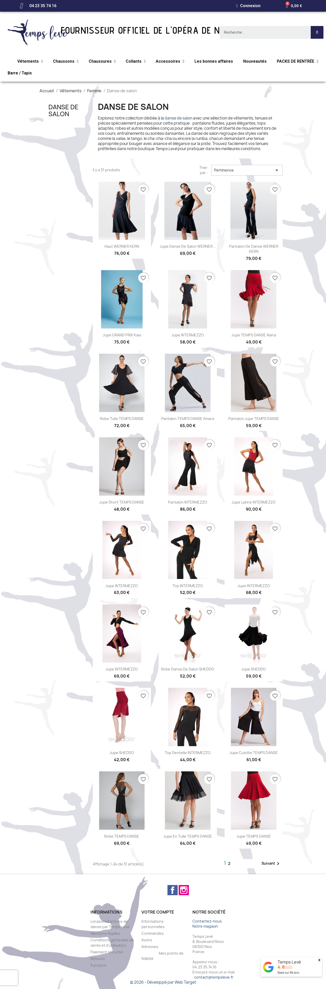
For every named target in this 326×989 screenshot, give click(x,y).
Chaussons (66, 61)
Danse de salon (63, 110)
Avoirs (146, 940)
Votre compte (157, 912)
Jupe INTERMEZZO (188, 335)
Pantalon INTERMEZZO (187, 502)
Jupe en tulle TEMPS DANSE (187, 836)
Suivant (271, 864)
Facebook (172, 890)
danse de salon (178, 118)
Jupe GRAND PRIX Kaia (122, 335)
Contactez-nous (207, 921)
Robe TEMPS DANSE (121, 836)
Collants (136, 61)
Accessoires (170, 61)
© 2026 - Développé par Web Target (163, 982)
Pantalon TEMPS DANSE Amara (187, 418)
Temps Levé (289, 962)
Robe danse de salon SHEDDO (187, 669)
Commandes (152, 933)
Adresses (149, 946)
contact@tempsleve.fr (213, 977)
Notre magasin (205, 926)
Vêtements (30, 61)
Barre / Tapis (20, 73)
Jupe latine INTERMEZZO (254, 502)
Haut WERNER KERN (122, 246)
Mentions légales (105, 933)
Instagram (184, 890)
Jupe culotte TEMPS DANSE (253, 752)
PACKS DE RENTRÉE (297, 61)
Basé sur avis (288, 972)
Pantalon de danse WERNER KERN (253, 249)
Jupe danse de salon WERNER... (188, 246)
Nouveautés (255, 61)
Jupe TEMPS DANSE (254, 836)
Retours (97, 958)
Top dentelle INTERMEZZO (188, 752)
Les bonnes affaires (213, 61)
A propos (98, 965)
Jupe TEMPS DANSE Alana (253, 335)
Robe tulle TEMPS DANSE (122, 418)
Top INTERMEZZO (188, 585)
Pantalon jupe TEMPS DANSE (253, 418)
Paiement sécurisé (106, 952)
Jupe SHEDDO (253, 669)
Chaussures (102, 61)
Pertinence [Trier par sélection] (247, 170)
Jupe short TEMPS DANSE (121, 502)
